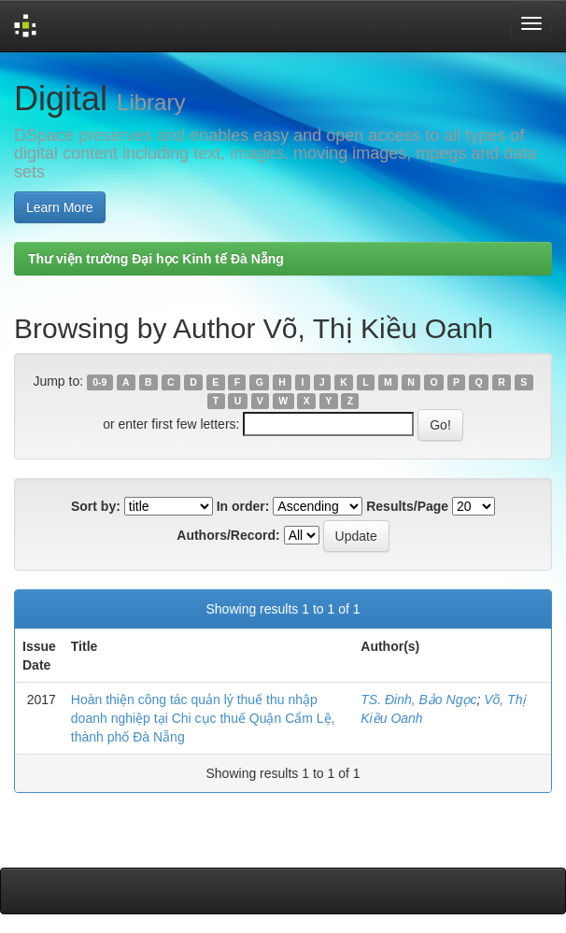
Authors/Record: (228, 535)
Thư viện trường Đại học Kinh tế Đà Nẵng (156, 258)
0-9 (99, 382)
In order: (243, 506)
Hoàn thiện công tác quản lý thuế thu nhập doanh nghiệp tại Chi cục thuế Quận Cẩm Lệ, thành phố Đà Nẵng (203, 718)
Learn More (59, 207)
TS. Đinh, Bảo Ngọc (418, 699)
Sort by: (95, 506)
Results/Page (407, 506)
